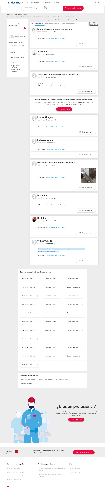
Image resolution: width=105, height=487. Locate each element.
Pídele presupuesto (85, 44)
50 (17, 30)
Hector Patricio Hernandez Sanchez (56, 163)
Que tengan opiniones (17, 55)
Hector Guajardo (46, 117)
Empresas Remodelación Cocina (16, 479)
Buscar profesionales (73, 8)
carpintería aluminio (28, 379)
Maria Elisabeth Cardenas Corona (54, 29)
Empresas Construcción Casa (15, 472)
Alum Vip (42, 52)
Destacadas (38, 23)
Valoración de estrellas (52, 23)
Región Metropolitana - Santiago (40, 16)
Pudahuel (53, 16)
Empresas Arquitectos (13, 468)
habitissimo (10, 16)
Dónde (46, 7)
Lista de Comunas (74, 472)
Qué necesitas (27, 7)
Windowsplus (44, 241)
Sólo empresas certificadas (15, 70)
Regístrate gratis (76, 419)
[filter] (17, 28)
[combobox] (31, 8)
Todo (24, 30)
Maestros (60, 16)
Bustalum (42, 218)
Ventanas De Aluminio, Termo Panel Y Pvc (59, 74)
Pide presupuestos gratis (84, 452)
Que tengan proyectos (17, 57)
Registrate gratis (64, 109)
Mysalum (42, 195)
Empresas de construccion (22, 16)
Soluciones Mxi (45, 140)
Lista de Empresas (74, 468)
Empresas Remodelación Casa (16, 476)
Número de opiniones (68, 23)
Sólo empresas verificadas (15, 66)
